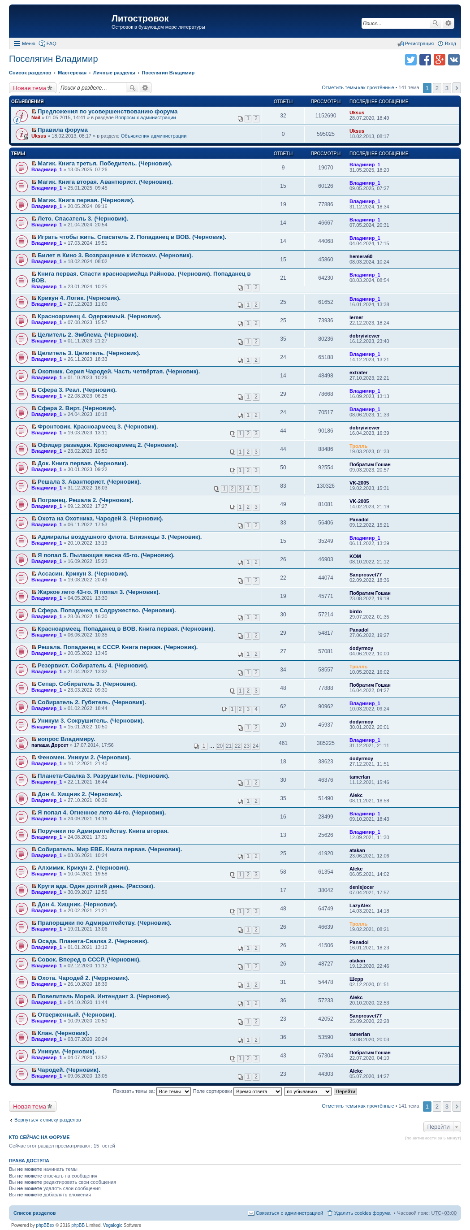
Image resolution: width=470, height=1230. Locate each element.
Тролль (358, 446)
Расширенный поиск (448, 23)
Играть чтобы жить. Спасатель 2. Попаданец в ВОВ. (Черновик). (132, 237)
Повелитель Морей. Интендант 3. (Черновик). (104, 996)
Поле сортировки (237, 1091)
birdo (355, 611)
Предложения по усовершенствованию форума (107, 111)
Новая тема (29, 88)
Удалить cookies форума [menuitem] (362, 1213)
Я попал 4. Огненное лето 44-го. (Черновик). (102, 812)
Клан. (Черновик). (63, 1033)
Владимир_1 (46, 169)
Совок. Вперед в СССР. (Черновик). (89, 959)
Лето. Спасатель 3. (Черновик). (83, 218)
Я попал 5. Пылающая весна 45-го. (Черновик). (106, 555)
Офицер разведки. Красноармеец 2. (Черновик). (108, 445)
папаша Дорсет (50, 745)
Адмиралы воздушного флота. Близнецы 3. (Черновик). (120, 536)
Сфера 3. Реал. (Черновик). (77, 389)
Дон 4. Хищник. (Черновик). (77, 904)
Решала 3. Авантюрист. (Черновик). (89, 481)
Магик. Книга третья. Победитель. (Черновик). (105, 163)
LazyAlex (360, 905)
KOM (355, 556)
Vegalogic (112, 1225)
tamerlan (359, 777)
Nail (35, 117)
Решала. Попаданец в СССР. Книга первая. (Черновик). (118, 647)
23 (247, 746)
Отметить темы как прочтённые (358, 87)
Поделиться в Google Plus (439, 59)
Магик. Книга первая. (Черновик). (86, 200)
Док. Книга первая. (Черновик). (83, 463)
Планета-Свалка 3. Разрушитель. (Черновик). (103, 775)
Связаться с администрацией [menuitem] (289, 1213)
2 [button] (437, 88)
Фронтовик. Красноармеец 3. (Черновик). (98, 426)
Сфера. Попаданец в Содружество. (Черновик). (107, 610)
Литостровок (140, 18)
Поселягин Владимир (53, 59)
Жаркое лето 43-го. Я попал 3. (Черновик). (99, 592)
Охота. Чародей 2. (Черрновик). (83, 977)
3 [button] (446, 88)
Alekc (355, 795)
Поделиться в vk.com (454, 59)
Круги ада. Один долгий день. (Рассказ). (96, 886)
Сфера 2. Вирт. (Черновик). (77, 408)
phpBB (78, 1225)
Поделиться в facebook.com (425, 59)
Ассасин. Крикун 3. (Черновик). (83, 573)
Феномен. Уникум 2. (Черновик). (84, 757)
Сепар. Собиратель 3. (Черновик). (87, 683)
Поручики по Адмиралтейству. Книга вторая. (103, 830)
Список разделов (34, 1213)
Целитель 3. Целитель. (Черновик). (89, 353)
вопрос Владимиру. (66, 739)
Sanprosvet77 (365, 574)
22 (238, 746)
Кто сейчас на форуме (39, 1137)
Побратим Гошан (370, 464)
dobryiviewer (364, 335)
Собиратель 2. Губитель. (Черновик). (92, 702)
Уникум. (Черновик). (67, 1051)
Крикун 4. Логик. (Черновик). (79, 298)
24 (256, 746)
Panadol (359, 519)
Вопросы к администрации (145, 117)
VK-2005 (359, 482)
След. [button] (457, 87)
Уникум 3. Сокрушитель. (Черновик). (91, 720)
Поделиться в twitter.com (411, 59)
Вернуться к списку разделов (47, 1119)
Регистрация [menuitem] (419, 43)
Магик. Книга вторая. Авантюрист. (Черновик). (105, 181)
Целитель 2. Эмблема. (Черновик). (88, 334)
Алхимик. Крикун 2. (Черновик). (84, 867)
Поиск (435, 23)
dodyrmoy (361, 648)
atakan (357, 850)
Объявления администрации (154, 136)
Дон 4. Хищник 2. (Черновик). (80, 794)
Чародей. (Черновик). (69, 1069)
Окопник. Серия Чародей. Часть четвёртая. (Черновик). (119, 371)
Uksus (356, 112)
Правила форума (63, 129)
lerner (356, 317)
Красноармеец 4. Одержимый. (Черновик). (99, 316)
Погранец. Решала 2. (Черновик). (85, 500)
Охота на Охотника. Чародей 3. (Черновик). (101, 518)
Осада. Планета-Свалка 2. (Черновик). (93, 941)
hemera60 (360, 256)
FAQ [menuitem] (51, 43)
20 (220, 746)
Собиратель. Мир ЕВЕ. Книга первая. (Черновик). (110, 849)
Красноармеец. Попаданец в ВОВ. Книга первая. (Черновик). (126, 628)
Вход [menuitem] (450, 43)
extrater (358, 372)
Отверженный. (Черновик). (77, 1014)
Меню (28, 43)
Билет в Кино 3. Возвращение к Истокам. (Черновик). (115, 255)
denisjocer (361, 887)
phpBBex (45, 1225)
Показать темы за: (152, 1091)
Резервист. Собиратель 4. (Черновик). (93, 665)
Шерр (356, 979)
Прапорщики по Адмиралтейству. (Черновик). (105, 922)
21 (229, 746)
